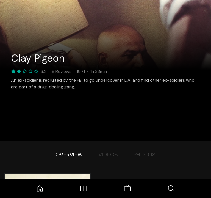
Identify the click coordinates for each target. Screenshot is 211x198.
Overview (69, 154)
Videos (108, 154)
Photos (145, 154)
